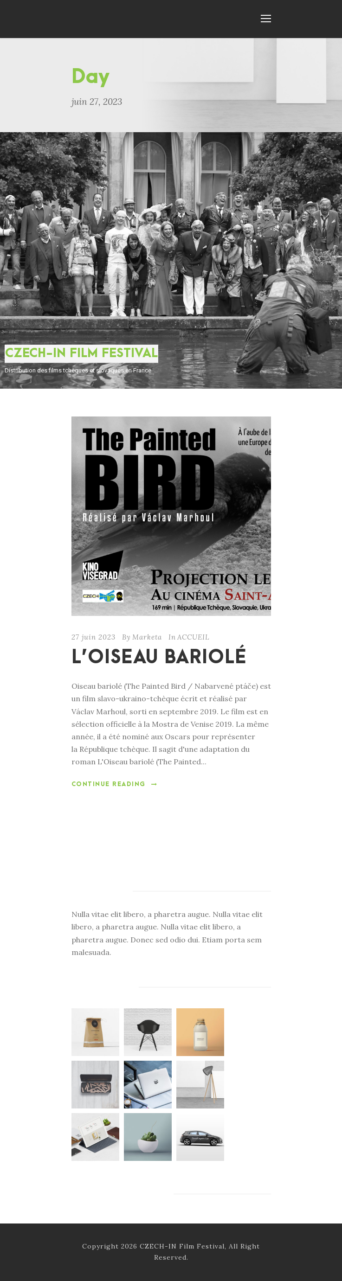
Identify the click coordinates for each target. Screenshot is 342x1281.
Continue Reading (114, 784)
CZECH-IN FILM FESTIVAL (81, 353)
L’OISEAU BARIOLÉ (158, 658)
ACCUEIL (193, 637)
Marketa (147, 637)
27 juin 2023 (93, 637)
